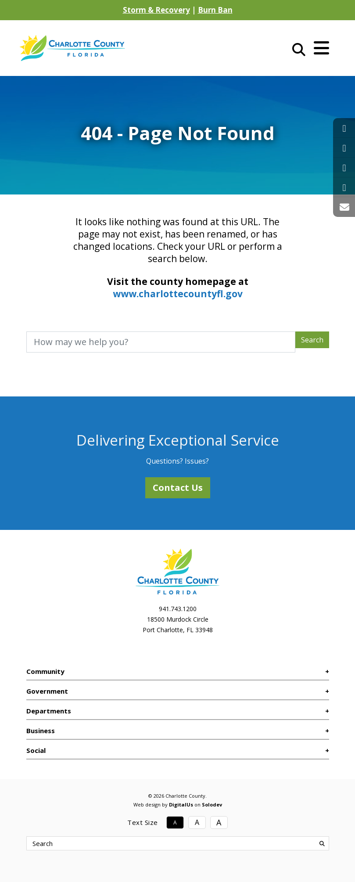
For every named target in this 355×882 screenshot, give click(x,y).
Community (45, 671)
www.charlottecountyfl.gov (178, 294)
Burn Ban (215, 10)
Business (40, 730)
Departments (48, 710)
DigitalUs (181, 804)
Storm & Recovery (156, 10)
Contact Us (178, 487)
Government (47, 691)
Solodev (212, 804)
